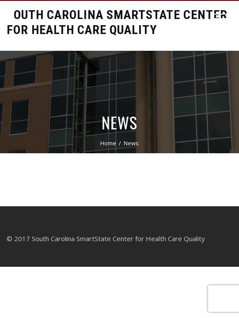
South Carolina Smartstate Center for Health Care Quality (117, 22)
